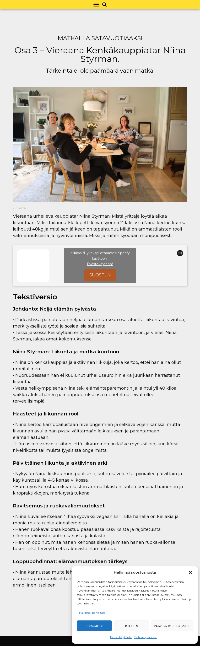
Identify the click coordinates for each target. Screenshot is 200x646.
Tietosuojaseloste (145, 637)
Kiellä (131, 626)
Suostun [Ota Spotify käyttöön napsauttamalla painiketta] (100, 275)
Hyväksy (94, 626)
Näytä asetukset (172, 626)
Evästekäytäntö (121, 637)
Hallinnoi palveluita (92, 612)
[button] (190, 572)
